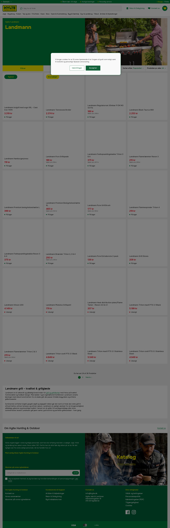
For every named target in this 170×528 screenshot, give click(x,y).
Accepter (93, 68)
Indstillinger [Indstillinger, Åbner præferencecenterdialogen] (77, 68)
